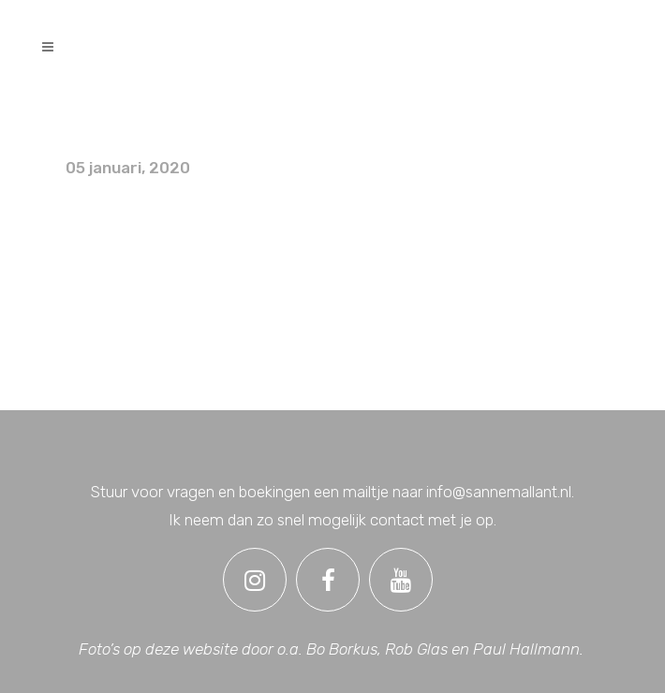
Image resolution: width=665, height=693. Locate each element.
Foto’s (95, 120)
